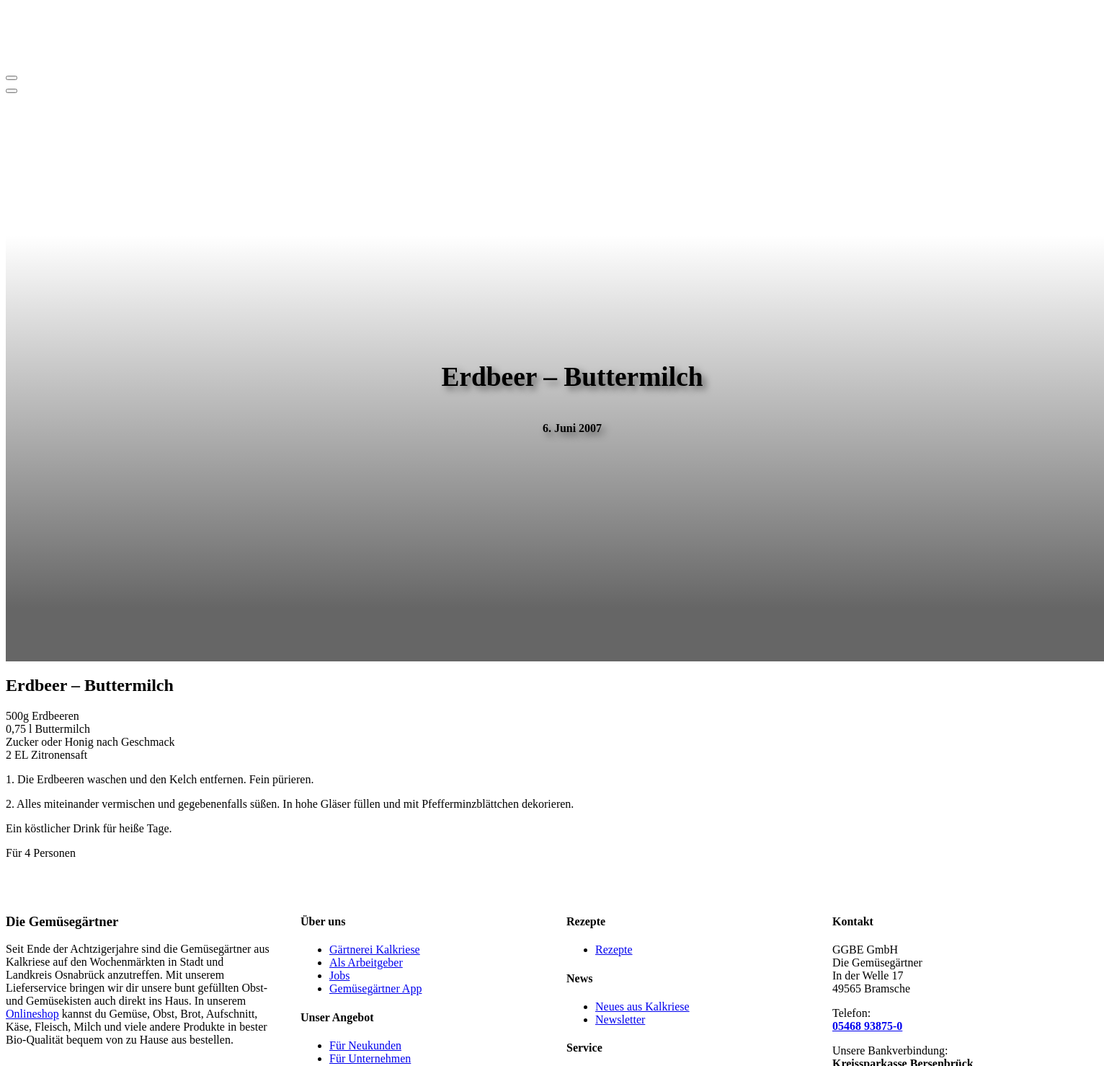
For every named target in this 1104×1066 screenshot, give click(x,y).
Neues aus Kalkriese (642, 1006)
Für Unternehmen (370, 1058)
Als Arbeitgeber (366, 962)
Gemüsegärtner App (375, 988)
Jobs (339, 975)
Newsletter (620, 1019)
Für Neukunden (365, 1045)
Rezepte (614, 949)
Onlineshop (32, 1014)
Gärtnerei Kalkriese (374, 949)
